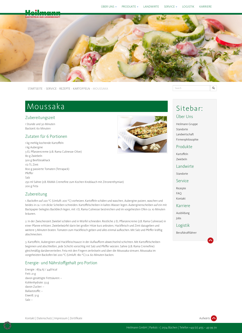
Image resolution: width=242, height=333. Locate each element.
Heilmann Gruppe (187, 124)
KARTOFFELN (81, 88)
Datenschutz (44, 318)
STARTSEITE (35, 88)
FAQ (179, 193)
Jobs (178, 218)
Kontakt (181, 198)
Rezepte (181, 188)
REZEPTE (64, 88)
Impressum (61, 318)
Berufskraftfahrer (186, 232)
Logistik (188, 6)
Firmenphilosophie (187, 139)
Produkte (130, 6)
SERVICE (51, 88)
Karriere (205, 6)
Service (170, 6)
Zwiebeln (181, 159)
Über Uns (109, 6)
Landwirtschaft (185, 134)
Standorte (182, 129)
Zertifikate (76, 318)
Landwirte (151, 6)
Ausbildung (183, 213)
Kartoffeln (182, 154)
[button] (7, 325)
